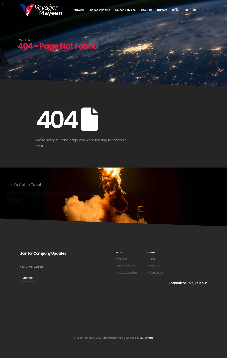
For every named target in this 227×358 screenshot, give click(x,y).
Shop (175, 10)
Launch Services (125, 10)
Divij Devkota (146, 337)
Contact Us (156, 272)
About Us (146, 10)
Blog (152, 259)
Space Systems (100, 10)
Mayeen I (79, 10)
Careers (162, 10)
